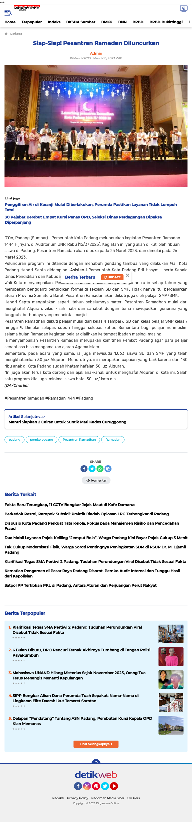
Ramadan (113, 439)
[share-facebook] (84, 468)
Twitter (107, 788)
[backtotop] (96, 763)
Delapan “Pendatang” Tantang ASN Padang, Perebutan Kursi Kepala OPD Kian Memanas (82, 721)
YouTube (117, 788)
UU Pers (133, 798)
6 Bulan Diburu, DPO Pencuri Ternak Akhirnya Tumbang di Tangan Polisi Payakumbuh (81, 653)
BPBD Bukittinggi (166, 22)
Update (112, 277)
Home (10, 22)
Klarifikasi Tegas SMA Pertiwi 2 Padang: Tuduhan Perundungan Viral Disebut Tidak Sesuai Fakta (77, 630)
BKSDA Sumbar (80, 22)
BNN (122, 22)
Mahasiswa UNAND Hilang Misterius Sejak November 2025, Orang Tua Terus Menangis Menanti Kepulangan (79, 675)
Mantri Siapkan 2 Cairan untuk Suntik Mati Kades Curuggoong (67, 422)
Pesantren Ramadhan (79, 439)
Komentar (96, 480)
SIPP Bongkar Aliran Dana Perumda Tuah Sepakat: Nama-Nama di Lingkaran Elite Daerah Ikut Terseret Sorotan (75, 698)
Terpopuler (32, 22)
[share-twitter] (92, 468)
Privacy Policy (77, 798)
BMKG (106, 22)
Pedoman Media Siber (107, 798)
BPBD (138, 22)
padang (14, 439)
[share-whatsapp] (100, 468)
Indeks (54, 22)
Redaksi (58, 798)
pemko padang (41, 439)
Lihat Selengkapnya (96, 744)
